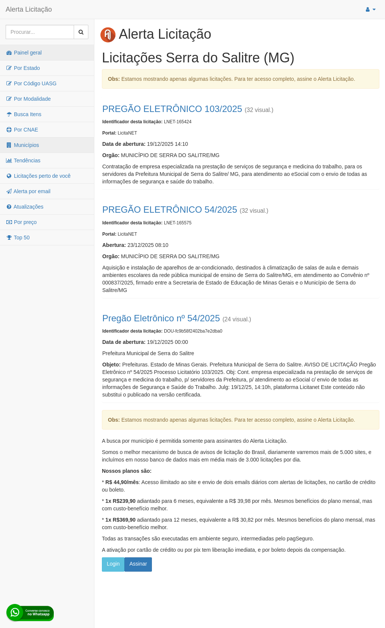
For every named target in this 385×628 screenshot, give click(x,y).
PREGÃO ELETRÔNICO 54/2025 (169, 209)
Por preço (21, 222)
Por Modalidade (28, 99)
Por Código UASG (31, 83)
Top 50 (18, 238)
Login (113, 564)
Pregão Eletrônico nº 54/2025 (161, 318)
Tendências (23, 160)
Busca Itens (23, 114)
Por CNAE (22, 130)
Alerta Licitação (29, 9)
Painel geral (24, 53)
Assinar (138, 564)
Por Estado (23, 68)
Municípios (22, 145)
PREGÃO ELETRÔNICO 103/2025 (172, 109)
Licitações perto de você (38, 176)
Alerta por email (28, 191)
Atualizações (25, 207)
